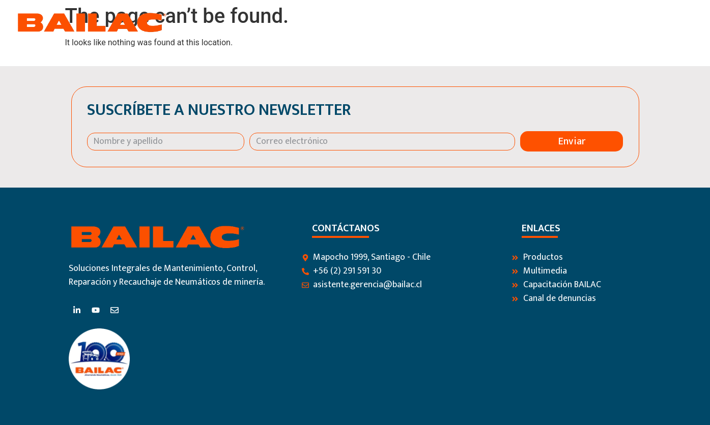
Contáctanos (642, 22)
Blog (591, 22)
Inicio (392, 22)
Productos (494, 22)
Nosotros (437, 22)
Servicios (549, 22)
